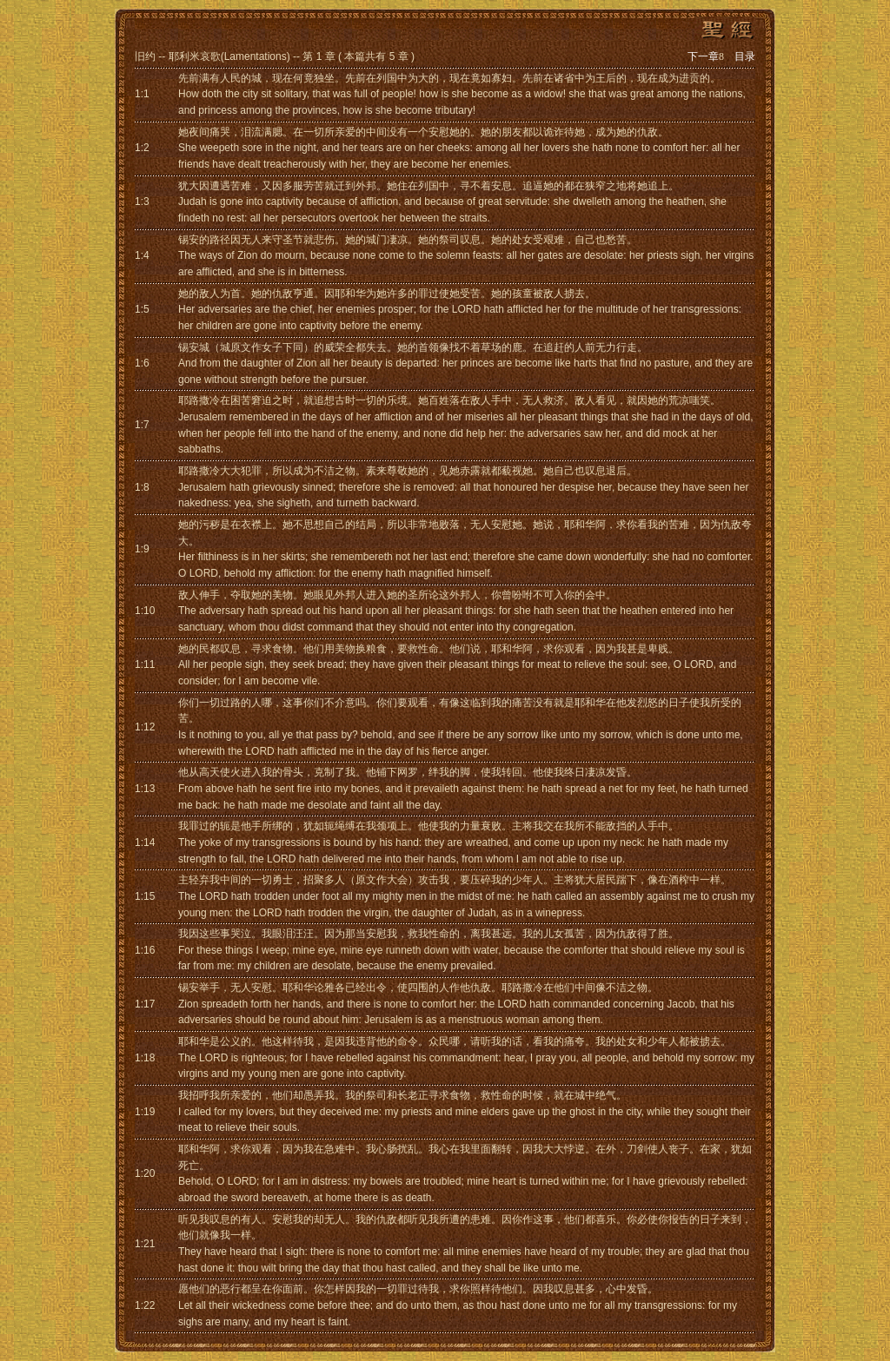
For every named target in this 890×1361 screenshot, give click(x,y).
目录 (744, 56)
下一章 (705, 56)
